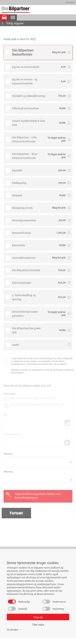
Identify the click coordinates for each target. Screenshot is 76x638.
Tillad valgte (38, 624)
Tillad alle (38, 617)
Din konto (70, 2)
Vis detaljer (14, 629)
